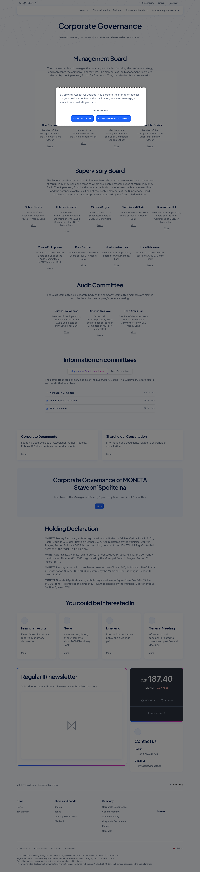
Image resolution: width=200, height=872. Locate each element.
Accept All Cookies (82, 118)
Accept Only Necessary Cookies (113, 118)
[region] (101, 106)
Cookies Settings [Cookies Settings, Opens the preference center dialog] (100, 110)
